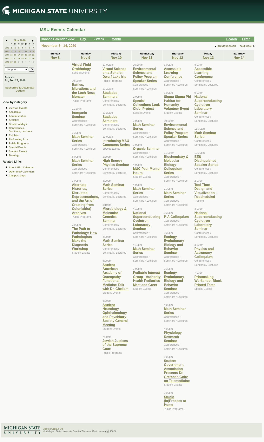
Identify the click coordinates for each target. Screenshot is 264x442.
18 (22, 55)
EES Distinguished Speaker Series (206, 161)
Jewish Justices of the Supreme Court (115, 345)
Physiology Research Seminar (173, 337)
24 (19, 58)
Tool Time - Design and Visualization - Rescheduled (205, 191)
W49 (7, 62)
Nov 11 (146, 57)
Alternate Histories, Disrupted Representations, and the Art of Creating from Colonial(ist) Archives (85, 199)
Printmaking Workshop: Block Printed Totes (208, 281)
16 (15, 55)
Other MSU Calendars (22, 171)
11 (22, 51)
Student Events (18, 151)
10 (19, 51)
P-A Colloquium (176, 217)
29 (11, 62)
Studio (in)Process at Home (175, 401)
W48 (7, 58)
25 (22, 58)
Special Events (17, 147)
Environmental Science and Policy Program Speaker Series (145, 75)
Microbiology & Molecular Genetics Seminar (115, 214)
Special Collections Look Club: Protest (146, 105)
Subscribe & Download (19, 87)
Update (20, 90)
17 (19, 55)
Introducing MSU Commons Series (116, 143)
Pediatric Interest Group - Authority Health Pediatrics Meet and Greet (147, 278)
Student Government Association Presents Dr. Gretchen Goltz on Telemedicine (177, 371)
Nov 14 (238, 57)
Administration (17, 116)
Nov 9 (85, 57)
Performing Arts (18, 139)
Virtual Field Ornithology (81, 66)
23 (15, 58)
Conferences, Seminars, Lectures (20, 130)
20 (29, 55)
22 (11, 58)
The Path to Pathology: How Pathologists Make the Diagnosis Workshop (84, 239)
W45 (7, 48)
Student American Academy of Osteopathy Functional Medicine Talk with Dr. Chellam (115, 277)
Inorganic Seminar (79, 114)
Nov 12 (177, 57)
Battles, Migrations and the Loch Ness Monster (84, 90)
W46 (7, 51)
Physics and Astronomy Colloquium (204, 253)
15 (11, 55)
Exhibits (14, 135)
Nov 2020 (20, 40)
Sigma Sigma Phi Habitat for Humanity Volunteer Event (177, 102)
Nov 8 (55, 57)
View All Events (18, 108)
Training (14, 155)
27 (29, 58)
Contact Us (57, 429)
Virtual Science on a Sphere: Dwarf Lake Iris (114, 73)
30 (15, 62)
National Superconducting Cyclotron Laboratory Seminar (146, 221)
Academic (15, 112)
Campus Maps (17, 175)
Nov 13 (208, 57)
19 (26, 55)
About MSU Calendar (21, 167)
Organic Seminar (146, 148)
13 (29, 51)
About (46, 429)
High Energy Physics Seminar (116, 162)
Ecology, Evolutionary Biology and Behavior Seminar (174, 245)
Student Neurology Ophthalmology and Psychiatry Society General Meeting (115, 315)
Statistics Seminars (110, 94)
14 (33, 51)
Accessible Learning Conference (173, 73)
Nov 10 (116, 57)
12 (26, 51)
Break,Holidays (18, 124)
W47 (7, 55)
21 (33, 55)
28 (33, 58)
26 (26, 58)
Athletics (14, 120)
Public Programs (19, 143)
